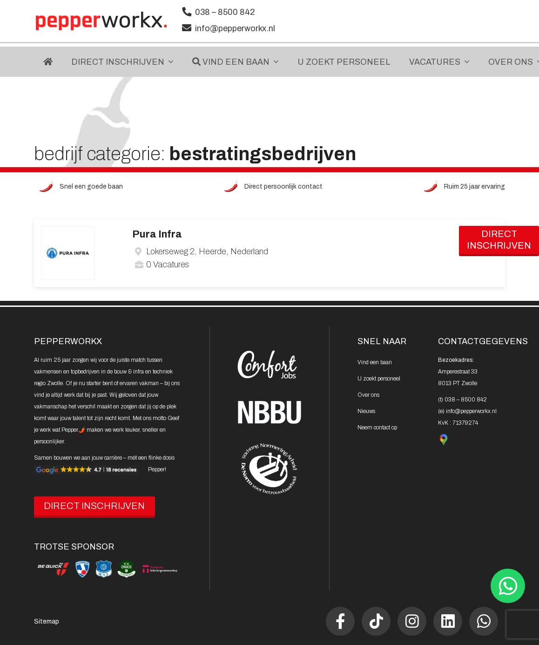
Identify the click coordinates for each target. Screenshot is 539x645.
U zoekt (378, 378)
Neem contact (377, 427)
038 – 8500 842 (225, 12)
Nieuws (366, 411)
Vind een (374, 362)
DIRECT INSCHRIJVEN (94, 506)
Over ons (368, 395)
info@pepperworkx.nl (235, 28)
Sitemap (46, 621)
